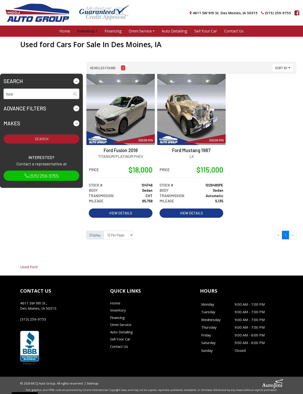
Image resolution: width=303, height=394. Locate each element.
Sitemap (92, 383)
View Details (120, 213)
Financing (117, 317)
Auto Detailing (121, 332)
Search (41, 139)
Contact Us (119, 346)
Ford (28, 266)
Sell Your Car (120, 339)
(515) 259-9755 (41, 176)
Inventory (118, 310)
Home (115, 303)
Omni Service (120, 324)
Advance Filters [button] (25, 108)
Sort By (281, 68)
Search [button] (13, 81)
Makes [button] (12, 123)
